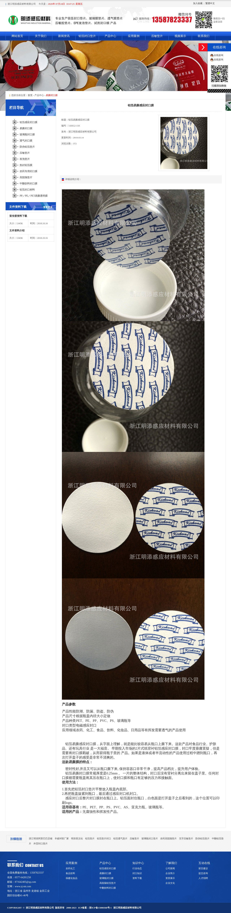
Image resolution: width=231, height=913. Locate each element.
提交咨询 (203, 873)
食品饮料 (70, 873)
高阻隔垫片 (26, 177)
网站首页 (17, 35)
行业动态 (137, 868)
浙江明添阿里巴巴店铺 (40, 838)
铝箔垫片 (90, 838)
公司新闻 (170, 868)
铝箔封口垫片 (87, 35)
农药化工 (70, 868)
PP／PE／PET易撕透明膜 (34, 195)
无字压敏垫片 (186, 838)
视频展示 (180, 35)
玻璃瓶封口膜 (28, 134)
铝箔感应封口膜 (29, 122)
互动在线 (204, 863)
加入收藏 (197, 3)
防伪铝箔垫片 (28, 146)
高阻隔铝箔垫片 (107, 883)
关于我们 (40, 35)
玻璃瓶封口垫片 (149, 838)
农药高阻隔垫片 (168, 838)
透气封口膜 (26, 140)
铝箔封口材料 (28, 189)
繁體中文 (210, 3)
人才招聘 (203, 878)
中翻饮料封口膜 (29, 183)
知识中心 (138, 863)
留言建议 (203, 868)
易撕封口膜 (26, 128)
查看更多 (48, 207)
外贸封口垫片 (41, 843)
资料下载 (137, 878)
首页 (30, 95)
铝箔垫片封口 (104, 838)
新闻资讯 (64, 35)
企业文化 (170, 883)
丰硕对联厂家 (62, 838)
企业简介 (170, 873)
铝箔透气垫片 (120, 838)
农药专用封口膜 (29, 171)
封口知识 (137, 873)
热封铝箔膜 (26, 165)
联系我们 (203, 35)
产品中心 (110, 35)
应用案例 (134, 35)
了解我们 (171, 863)
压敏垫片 (157, 35)
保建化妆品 (71, 878)
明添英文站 (77, 838)
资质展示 (170, 878)
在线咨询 (218, 55)
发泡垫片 (25, 159)
